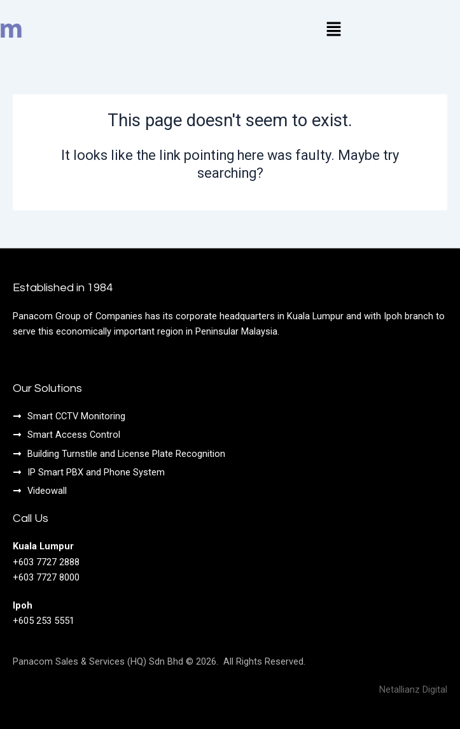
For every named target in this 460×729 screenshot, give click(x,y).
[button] (333, 30)
